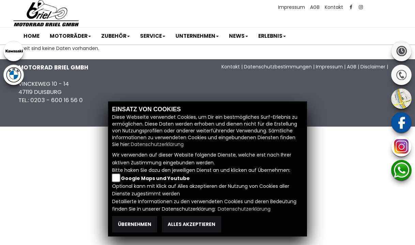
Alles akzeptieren (191, 224)
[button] (70, 36)
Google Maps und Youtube (155, 178)
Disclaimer (372, 66)
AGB (315, 7)
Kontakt (334, 7)
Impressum (291, 7)
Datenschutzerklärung (157, 144)
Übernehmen (134, 224)
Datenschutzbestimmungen (278, 66)
